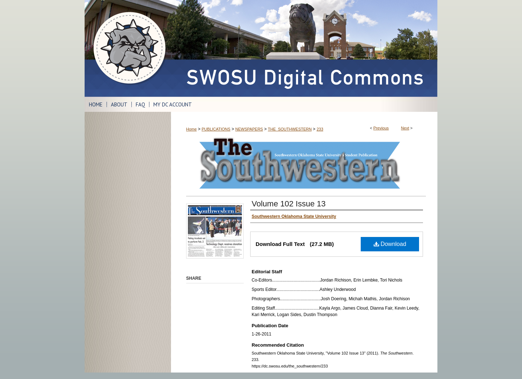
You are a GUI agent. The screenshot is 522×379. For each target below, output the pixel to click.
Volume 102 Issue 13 (288, 203)
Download (390, 244)
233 (319, 129)
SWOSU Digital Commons (304, 48)
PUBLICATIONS (216, 129)
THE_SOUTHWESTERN (290, 129)
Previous (381, 128)
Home (191, 129)
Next (405, 128)
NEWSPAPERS (249, 129)
